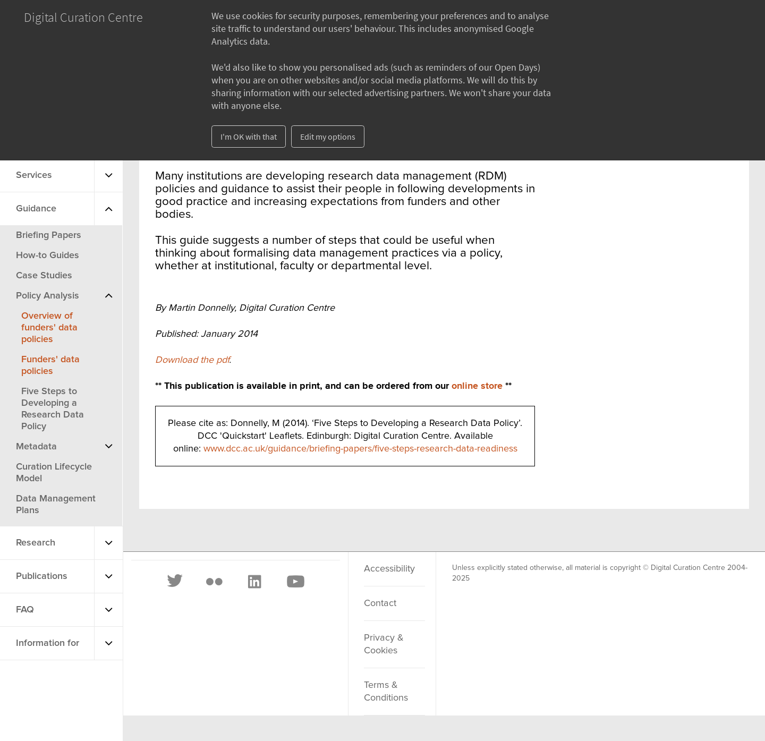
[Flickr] (214, 582)
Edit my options (327, 136)
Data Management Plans (56, 504)
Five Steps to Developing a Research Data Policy (52, 409)
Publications (41, 576)
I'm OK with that (248, 136)
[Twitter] (175, 582)
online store (477, 386)
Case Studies (44, 275)
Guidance (36, 209)
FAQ (25, 610)
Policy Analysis (47, 296)
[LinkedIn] (254, 582)
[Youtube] (294, 582)
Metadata (36, 447)
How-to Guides (47, 255)
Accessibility (389, 569)
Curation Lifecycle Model (54, 472)
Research (35, 543)
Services (34, 175)
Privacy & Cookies (384, 644)
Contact (380, 603)
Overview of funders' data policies (49, 327)
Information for (47, 643)
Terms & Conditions (386, 691)
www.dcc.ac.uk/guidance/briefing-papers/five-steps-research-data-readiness (360, 449)
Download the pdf (192, 360)
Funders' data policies (50, 365)
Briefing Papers (48, 235)
